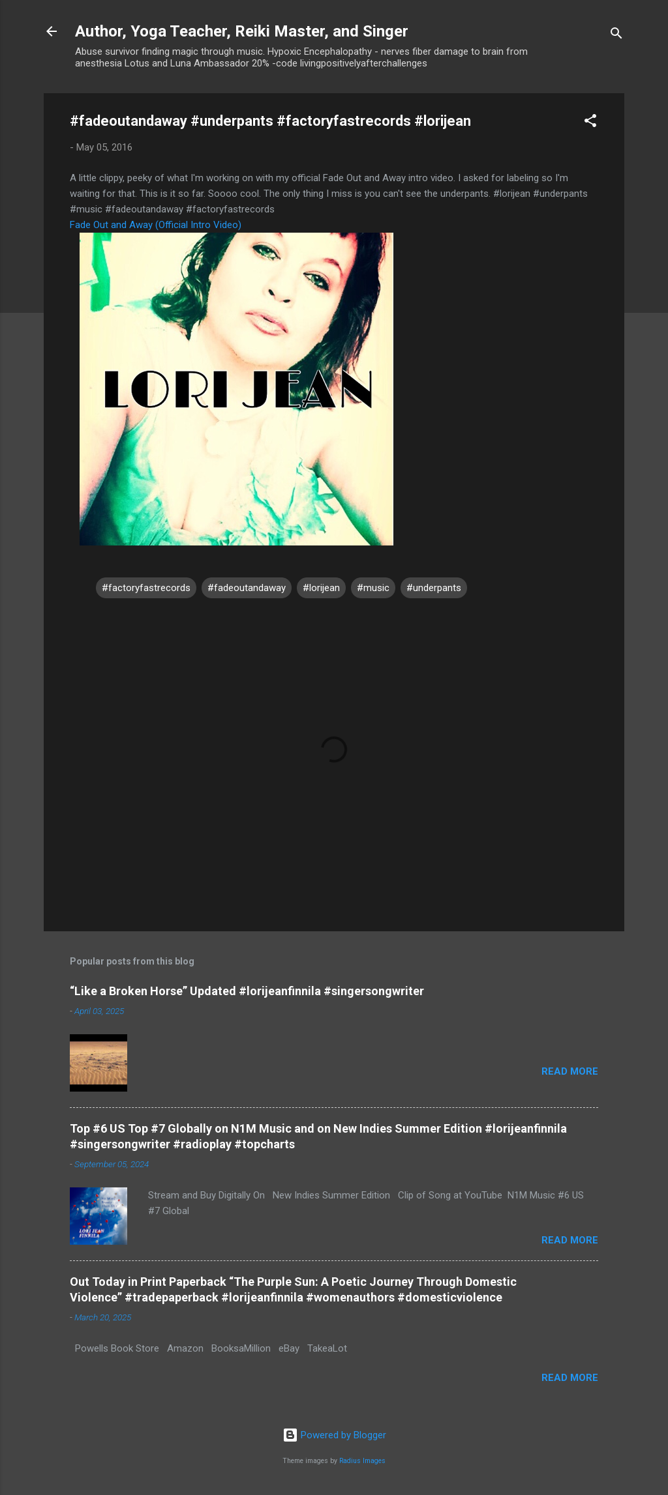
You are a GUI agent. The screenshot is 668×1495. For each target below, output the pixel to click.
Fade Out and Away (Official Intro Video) (155, 225)
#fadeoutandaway (246, 588)
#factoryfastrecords (146, 588)
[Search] (616, 35)
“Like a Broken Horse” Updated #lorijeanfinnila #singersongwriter (247, 991)
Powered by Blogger (334, 1435)
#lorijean (321, 588)
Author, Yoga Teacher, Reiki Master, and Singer (241, 31)
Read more (569, 1071)
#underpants (433, 588)
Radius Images (362, 1461)
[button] (590, 123)
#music (373, 588)
